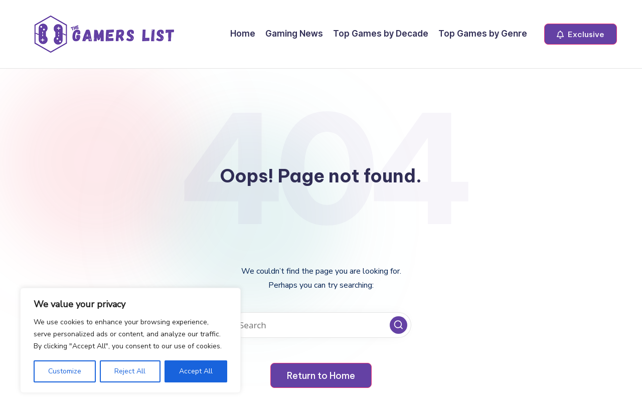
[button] (580, 34)
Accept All (196, 371)
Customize (64, 371)
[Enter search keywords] (321, 325)
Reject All (129, 371)
